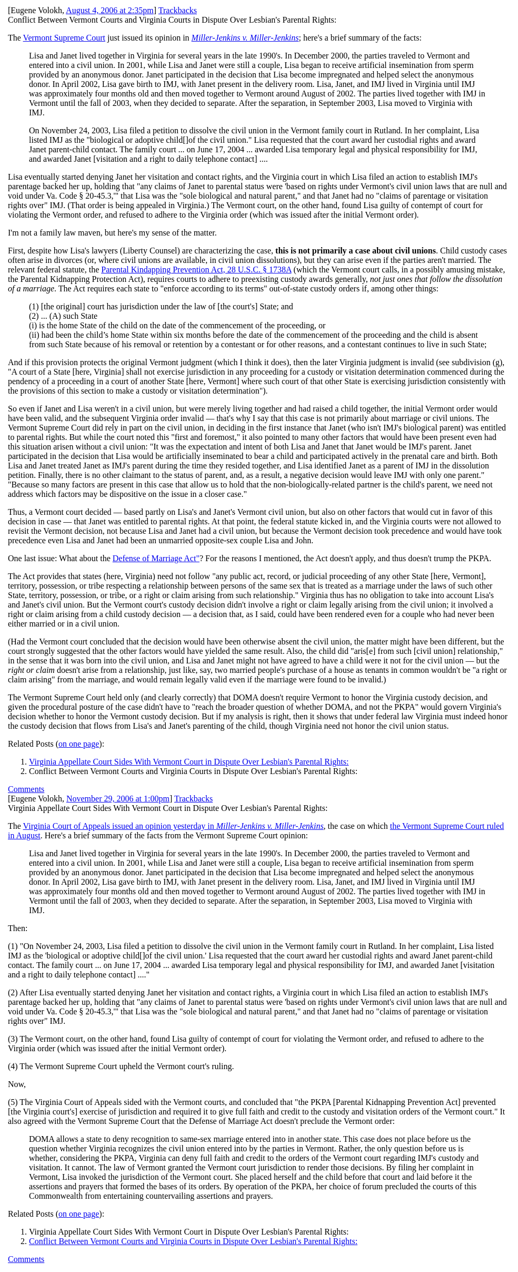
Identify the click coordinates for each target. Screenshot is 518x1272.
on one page (78, 743)
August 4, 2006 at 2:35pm (110, 10)
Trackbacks (177, 10)
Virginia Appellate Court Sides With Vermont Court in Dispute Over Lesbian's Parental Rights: (188, 761)
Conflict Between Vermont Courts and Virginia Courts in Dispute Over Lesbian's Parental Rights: (193, 1241)
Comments (26, 789)
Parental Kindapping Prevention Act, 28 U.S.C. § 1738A (196, 269)
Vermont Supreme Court (64, 37)
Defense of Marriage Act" (156, 558)
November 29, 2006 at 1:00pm (118, 798)
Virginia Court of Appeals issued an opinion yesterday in (173, 825)
